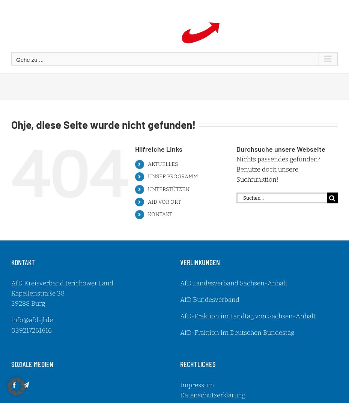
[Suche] (332, 198)
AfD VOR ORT (164, 202)
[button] (16, 386)
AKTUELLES (163, 164)
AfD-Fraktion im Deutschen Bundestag (237, 333)
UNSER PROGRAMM (173, 176)
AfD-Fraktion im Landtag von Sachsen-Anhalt (248, 316)
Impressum (197, 385)
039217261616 (31, 330)
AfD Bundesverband (209, 300)
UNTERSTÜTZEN (169, 189)
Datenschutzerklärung (212, 395)
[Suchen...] (281, 198)
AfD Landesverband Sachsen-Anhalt (233, 283)
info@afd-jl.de (32, 320)
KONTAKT (160, 214)
